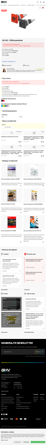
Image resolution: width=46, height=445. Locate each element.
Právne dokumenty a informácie (22, 406)
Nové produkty (4, 408)
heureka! (38, 419)
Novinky (6, 293)
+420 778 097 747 (40, 68)
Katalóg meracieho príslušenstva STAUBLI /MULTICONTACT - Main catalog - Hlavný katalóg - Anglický (34, 152)
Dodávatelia (35, 397)
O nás (17, 394)
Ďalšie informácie (4, 440)
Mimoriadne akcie (31, 254)
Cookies (41, 397)
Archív (2, 410)
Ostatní (42, 394)
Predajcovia (35, 398)
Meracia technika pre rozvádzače (7, 402)
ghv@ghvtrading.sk (17, 384)
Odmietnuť (26, 442)
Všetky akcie (27, 289)
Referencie (18, 404)
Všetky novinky (4, 332)
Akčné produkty (4, 406)
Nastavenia (17, 442)
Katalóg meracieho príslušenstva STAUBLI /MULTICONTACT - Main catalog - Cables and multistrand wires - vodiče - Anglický (11, 152)
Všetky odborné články (29, 332)
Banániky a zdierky (26, 45)
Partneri (35, 394)
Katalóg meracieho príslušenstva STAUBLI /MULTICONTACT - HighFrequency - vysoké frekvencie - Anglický (34, 138)
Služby (2, 404)
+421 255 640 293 (17, 382)
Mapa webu (42, 398)
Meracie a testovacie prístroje (7, 397)
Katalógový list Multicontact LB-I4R (9, 136)
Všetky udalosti (4, 289)
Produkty (3, 394)
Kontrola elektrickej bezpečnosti (7, 398)
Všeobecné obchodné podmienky (23, 408)
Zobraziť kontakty (4, 391)
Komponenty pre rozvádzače (7, 400)
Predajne (35, 400)
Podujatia (6, 254)
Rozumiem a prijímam (38, 442)
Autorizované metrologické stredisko (23, 402)
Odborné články (31, 293)
